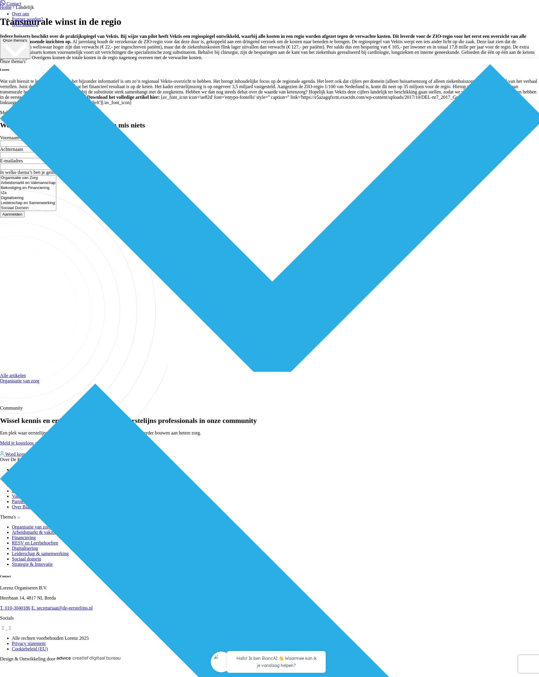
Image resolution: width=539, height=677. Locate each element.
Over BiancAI (25, 24)
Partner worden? (27, 19)
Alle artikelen (13, 375)
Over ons (20, 13)
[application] (269, 663)
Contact (10, 3)
